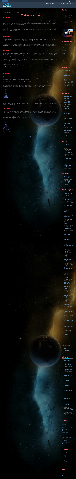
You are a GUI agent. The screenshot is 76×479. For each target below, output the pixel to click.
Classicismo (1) (67, 380)
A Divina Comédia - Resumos (66, 49)
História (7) (66, 144)
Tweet (30, 136)
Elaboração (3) (67, 130)
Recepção (48, 3)
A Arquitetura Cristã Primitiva (67, 18)
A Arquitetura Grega (67, 22)
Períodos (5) (67, 182)
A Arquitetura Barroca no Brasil (68, 16)
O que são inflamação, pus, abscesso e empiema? (67, 58)
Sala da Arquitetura (9, 12)
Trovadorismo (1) (68, 193)
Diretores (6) (67, 277)
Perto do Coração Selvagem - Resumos (67, 55)
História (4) (66, 405)
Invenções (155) (67, 166)
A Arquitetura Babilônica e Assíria (68, 13)
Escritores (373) (67, 113)
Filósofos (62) (67, 177)
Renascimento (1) (68, 369)
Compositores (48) (68, 410)
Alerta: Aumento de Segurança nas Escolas (66, 47)
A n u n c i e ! (66, 3)
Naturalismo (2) (67, 239)
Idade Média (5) (67, 199)
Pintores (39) (67, 71)
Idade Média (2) (67, 364)
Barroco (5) (66, 212)
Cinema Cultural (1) (68, 320)
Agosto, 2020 (64, 472)
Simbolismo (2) (67, 304)
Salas (54, 3)
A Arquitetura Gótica (68, 21)
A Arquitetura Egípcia (68, 20)
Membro (71, 3)
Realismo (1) (67, 234)
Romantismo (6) (67, 228)
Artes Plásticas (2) (68, 82)
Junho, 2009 (64, 474)
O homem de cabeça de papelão (67, 52)
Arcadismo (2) (67, 217)
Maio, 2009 (64, 475)
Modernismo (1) (67, 252)
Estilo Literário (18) (68, 118)
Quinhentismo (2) (68, 334)
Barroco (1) (66, 375)
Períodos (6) (67, 76)
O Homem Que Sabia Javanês (66, 61)
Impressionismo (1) (68, 246)
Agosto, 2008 (64, 477)
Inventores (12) (67, 158)
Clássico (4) (66, 223)
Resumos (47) (67, 102)
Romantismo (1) (67, 385)
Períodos (60, 3)
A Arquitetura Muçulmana (66, 24)
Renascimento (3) (68, 205)
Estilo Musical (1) (68, 360)
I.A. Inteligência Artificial (66, 44)
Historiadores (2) (68, 152)
